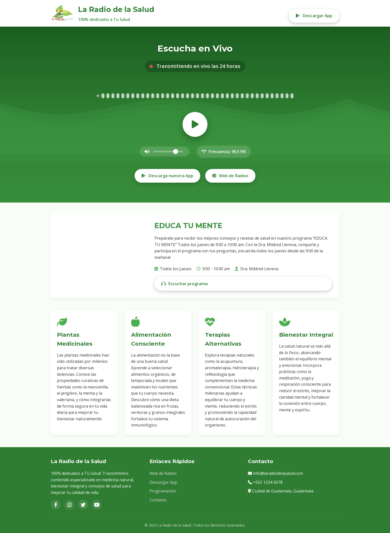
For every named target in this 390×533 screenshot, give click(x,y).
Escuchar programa (184, 283)
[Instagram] (69, 505)
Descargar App (314, 15)
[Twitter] (83, 505)
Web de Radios (230, 175)
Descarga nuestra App (167, 175)
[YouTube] (97, 505)
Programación (162, 491)
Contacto (157, 500)
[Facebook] (56, 505)
